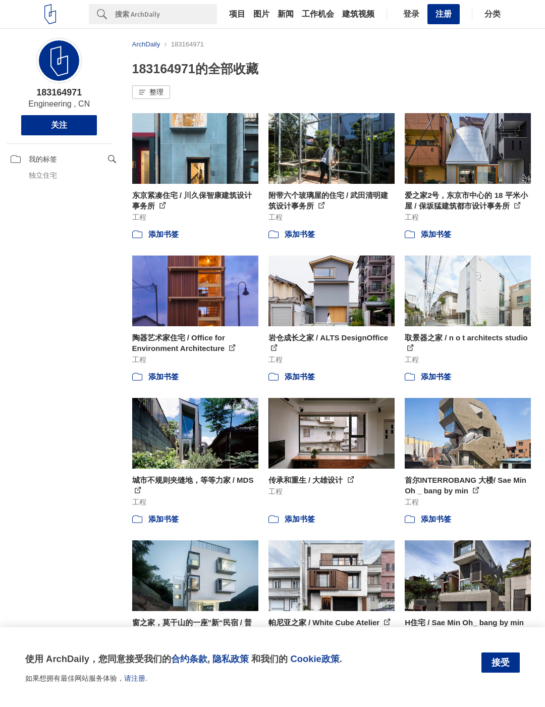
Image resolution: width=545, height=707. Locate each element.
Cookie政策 (314, 658)
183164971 (59, 92)
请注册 (134, 678)
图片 (261, 14)
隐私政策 (230, 658)
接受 (501, 663)
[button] (151, 92)
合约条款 (189, 658)
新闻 (286, 14)
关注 (59, 125)
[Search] (166, 14)
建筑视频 (358, 14)
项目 (237, 14)
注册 (443, 14)
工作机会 (318, 14)
